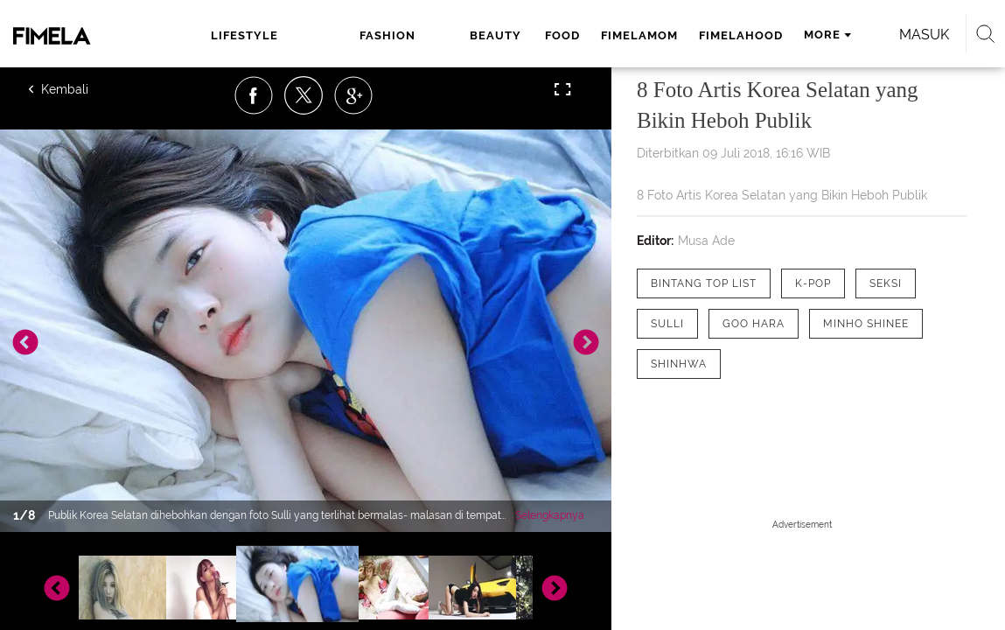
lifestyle (227, 35)
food (449, 35)
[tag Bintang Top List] (704, 284)
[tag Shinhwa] (679, 364)
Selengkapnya (549, 515)
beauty (385, 35)
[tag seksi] (885, 284)
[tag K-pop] (813, 284)
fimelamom (526, 35)
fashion (310, 35)
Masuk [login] (904, 34)
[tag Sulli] (667, 324)
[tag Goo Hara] (753, 324)
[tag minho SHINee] (866, 324)
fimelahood (628, 35)
